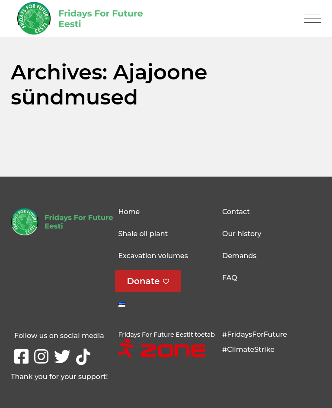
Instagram (43, 355)
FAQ (229, 278)
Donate (143, 281)
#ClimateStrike (248, 349)
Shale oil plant (143, 234)
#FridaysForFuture (254, 334)
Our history (241, 234)
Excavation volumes (153, 256)
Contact (236, 212)
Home (129, 212)
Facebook (23, 353)
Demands (239, 256)
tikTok (85, 356)
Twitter (63, 355)
